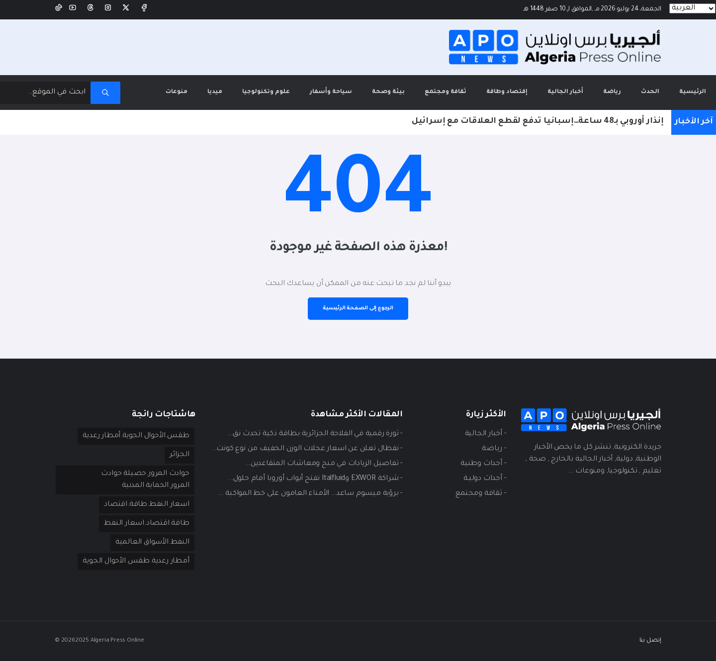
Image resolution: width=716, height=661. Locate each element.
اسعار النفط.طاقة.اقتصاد (146, 505)
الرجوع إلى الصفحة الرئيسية (358, 308)
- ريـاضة (494, 449)
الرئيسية (687, 85)
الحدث (650, 92)
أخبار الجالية (565, 92)
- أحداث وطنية (483, 464)
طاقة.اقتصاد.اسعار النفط (146, 524)
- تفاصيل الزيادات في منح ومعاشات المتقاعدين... (323, 464)
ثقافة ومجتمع (445, 92)
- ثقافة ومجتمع (480, 494)
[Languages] (692, 8)
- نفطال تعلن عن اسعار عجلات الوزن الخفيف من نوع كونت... (306, 449)
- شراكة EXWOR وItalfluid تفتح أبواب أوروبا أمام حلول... (314, 479)
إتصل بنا (650, 641)
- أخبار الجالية (485, 434)
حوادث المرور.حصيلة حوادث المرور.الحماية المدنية (145, 480)
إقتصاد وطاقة (507, 92)
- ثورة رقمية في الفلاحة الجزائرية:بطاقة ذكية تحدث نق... (314, 434)
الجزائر (179, 455)
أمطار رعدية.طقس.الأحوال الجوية (136, 562)
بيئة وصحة (388, 92)
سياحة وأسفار (331, 92)
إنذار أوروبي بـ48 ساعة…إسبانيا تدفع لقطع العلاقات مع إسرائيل (538, 121)
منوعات (176, 92)
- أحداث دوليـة (484, 479)
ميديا (214, 92)
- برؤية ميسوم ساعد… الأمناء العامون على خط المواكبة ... (310, 494)
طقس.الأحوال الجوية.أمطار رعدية (136, 436)
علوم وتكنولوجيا (266, 92)
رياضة (612, 92)
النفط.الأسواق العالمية (152, 543)
